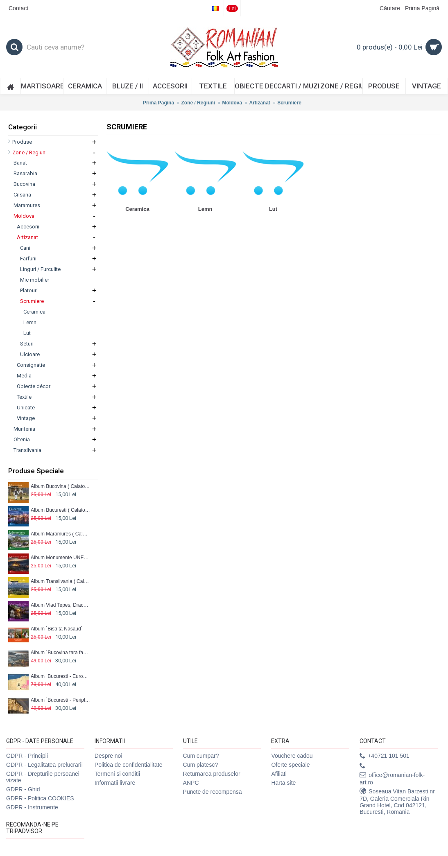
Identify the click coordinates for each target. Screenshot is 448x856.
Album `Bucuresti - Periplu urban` (60, 700)
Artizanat (259, 103)
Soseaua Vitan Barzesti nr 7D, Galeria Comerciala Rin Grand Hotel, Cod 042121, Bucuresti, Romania (397, 801)
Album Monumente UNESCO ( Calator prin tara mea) (60, 557)
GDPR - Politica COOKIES (40, 798)
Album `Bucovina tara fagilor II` (60, 652)
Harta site (283, 782)
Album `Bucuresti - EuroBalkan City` (60, 676)
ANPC (191, 782)
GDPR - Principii (27, 755)
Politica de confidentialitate (129, 764)
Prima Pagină (158, 103)
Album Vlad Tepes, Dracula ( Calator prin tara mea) (60, 605)
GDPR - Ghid (23, 789)
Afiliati (278, 773)
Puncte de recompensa (212, 791)
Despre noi (108, 755)
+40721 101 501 (385, 755)
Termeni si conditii (117, 773)
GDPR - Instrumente (32, 807)
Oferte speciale (290, 764)
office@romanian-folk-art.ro (392, 779)
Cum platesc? (200, 764)
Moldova (232, 103)
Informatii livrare (115, 782)
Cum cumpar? (201, 755)
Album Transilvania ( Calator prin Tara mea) (60, 581)
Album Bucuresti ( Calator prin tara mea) (60, 510)
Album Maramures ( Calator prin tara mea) (60, 534)
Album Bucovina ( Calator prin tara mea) (60, 486)
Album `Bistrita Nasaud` (57, 629)
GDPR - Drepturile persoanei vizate (42, 777)
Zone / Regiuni (198, 103)
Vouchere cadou (291, 755)
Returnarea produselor (211, 773)
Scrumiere (289, 103)
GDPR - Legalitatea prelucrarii (44, 764)
